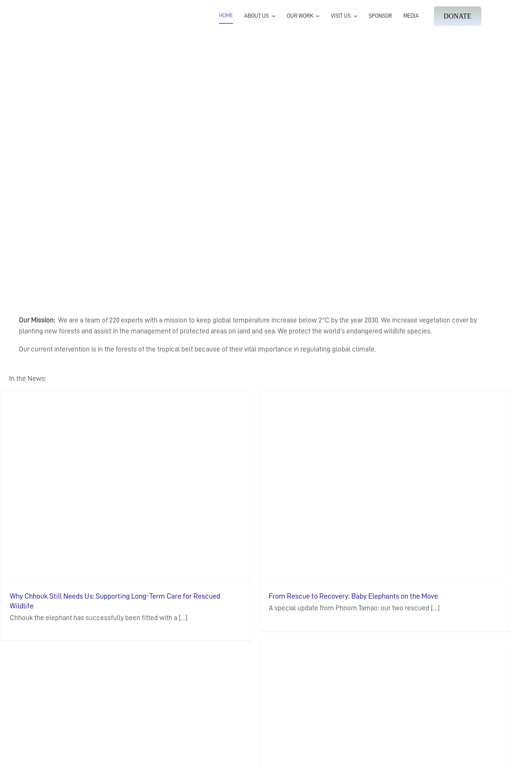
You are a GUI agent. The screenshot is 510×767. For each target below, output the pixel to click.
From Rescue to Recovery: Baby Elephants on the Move (353, 596)
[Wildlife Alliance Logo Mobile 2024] (52, 9)
